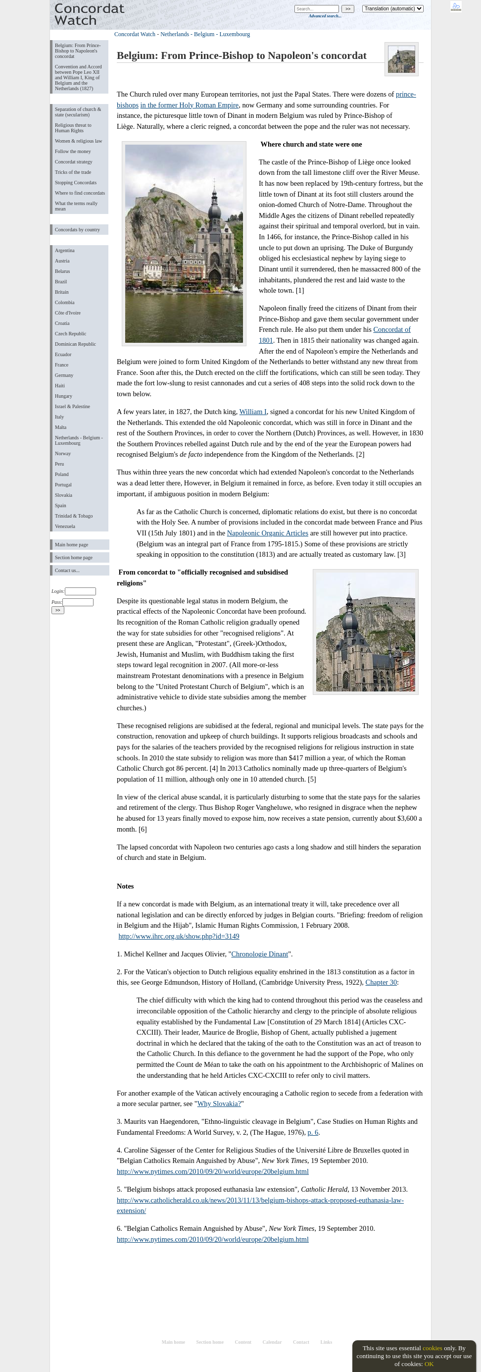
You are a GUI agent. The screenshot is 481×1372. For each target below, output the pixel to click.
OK (429, 1364)
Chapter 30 (381, 982)
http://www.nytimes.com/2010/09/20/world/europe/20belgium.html (213, 1171)
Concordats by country (77, 229)
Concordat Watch (134, 34)
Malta (60, 427)
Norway (63, 453)
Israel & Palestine (72, 406)
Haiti (60, 385)
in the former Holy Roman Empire (190, 105)
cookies (432, 1348)
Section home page (74, 557)
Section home (210, 1342)
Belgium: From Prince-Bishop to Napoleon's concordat (78, 51)
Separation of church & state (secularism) (78, 111)
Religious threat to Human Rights (73, 127)
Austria (62, 261)
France (61, 365)
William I (253, 412)
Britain (62, 292)
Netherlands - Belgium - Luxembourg (79, 440)
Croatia (62, 323)
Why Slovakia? (219, 1104)
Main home (173, 1342)
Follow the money (73, 151)
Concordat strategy (74, 161)
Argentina (65, 250)
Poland (62, 474)
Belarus (62, 271)
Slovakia (63, 495)
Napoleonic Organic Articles (267, 533)
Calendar (272, 1342)
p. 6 (313, 1132)
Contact (301, 1342)
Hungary (63, 396)
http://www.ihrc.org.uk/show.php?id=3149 (179, 936)
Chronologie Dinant (259, 954)
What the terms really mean (76, 206)
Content (243, 1342)
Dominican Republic (75, 344)
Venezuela (65, 526)
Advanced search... (325, 15)
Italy (59, 417)
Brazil (61, 281)
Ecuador (63, 354)
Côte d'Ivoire (68, 313)
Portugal (63, 484)
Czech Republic (71, 333)
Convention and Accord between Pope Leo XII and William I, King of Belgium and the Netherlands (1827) (78, 77)
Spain (60, 505)
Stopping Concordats (75, 182)
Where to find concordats (80, 193)
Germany (64, 375)
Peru (59, 464)
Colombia (64, 302)
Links (326, 1342)
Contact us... (67, 570)
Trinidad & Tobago (74, 516)
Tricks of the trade (73, 172)
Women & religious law (78, 141)
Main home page (71, 544)
